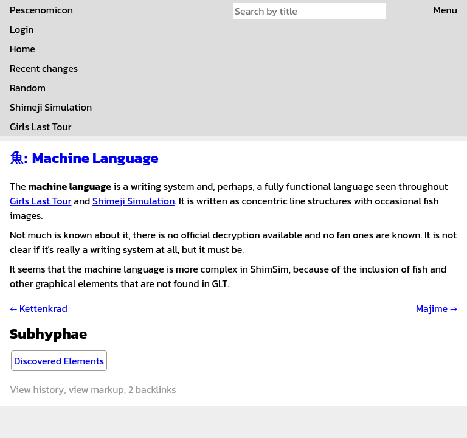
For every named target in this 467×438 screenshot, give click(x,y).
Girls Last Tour (41, 126)
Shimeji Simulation (51, 107)
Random (28, 87)
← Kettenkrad (38, 308)
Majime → (436, 308)
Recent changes (44, 68)
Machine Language (95, 158)
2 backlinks (152, 389)
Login (22, 29)
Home (22, 48)
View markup (95, 389)
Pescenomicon (41, 9)
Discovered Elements (59, 360)
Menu (445, 9)
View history (37, 389)
